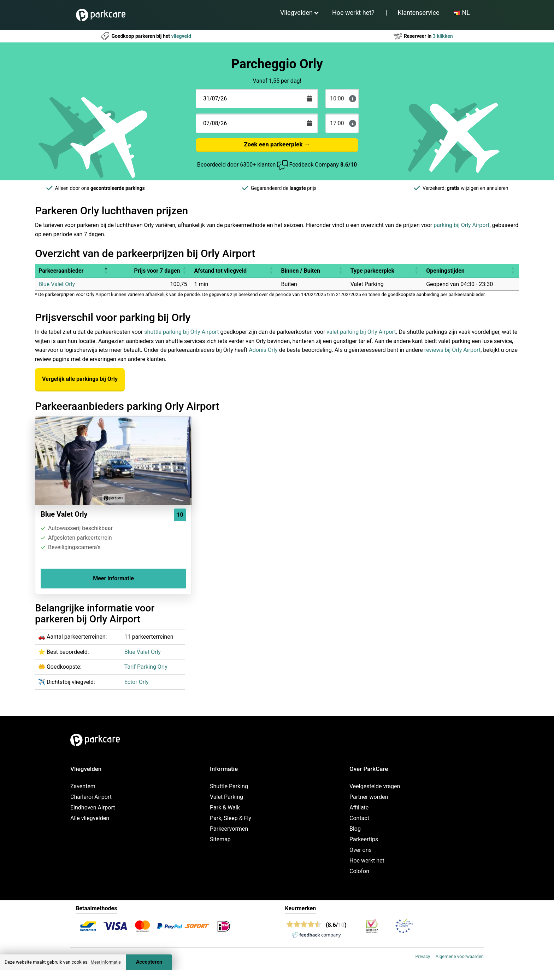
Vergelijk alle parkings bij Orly (80, 379)
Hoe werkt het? (353, 12)
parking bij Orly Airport (461, 225)
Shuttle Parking (229, 786)
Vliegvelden (296, 12)
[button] (106, 271)
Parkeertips (363, 839)
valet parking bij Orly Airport (361, 332)
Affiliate (359, 807)
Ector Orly (136, 682)
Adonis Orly (263, 350)
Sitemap (220, 839)
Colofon (359, 871)
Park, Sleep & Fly (230, 818)
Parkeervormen (229, 828)
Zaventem (82, 786)
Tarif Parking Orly (145, 666)
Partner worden (368, 797)
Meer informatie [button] (105, 962)
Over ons (360, 850)
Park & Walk (225, 807)
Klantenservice (419, 12)
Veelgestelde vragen (374, 786)
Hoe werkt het (366, 860)
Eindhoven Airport (92, 807)
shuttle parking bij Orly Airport (181, 332)
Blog (355, 828)
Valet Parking (226, 797)
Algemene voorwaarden (459, 956)
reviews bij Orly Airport (452, 350)
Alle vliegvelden (89, 818)
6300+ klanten (258, 164)
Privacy (422, 956)
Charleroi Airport (91, 797)
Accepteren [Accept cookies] (149, 962)
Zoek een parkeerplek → (277, 144)
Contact (359, 818)
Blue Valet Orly (57, 284)
